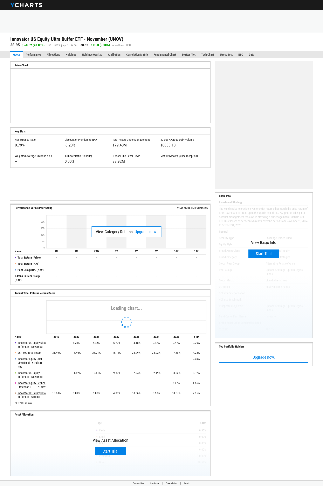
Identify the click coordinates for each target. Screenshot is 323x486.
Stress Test (226, 54)
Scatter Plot (188, 54)
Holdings (71, 54)
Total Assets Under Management (131, 139)
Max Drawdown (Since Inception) (179, 156)
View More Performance (192, 207)
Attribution (114, 54)
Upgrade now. (146, 231)
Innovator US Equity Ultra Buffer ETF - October (32, 395)
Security (187, 483)
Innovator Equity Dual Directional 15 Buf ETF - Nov (31, 362)
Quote (16, 54)
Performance (33, 54)
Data (251, 54)
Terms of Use (138, 483)
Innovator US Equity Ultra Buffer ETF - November (32, 344)
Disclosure (154, 483)
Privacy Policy (171, 483)
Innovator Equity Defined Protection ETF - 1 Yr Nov (32, 385)
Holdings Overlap (92, 54)
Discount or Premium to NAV (81, 139)
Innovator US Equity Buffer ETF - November (30, 374)
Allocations (53, 54)
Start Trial (110, 451)
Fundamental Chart (165, 54)
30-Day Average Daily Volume (177, 139)
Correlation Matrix (137, 54)
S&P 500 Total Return (29, 352)
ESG (240, 54)
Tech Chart (207, 54)
